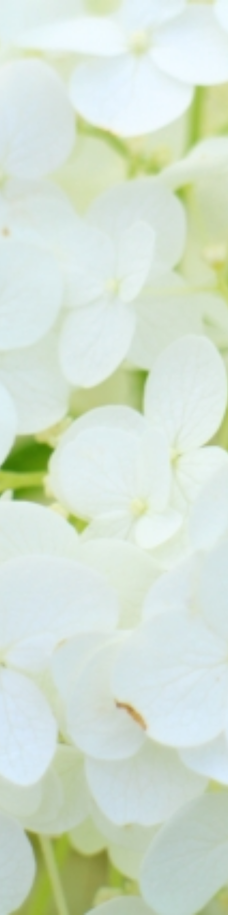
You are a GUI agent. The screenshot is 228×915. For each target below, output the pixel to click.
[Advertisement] (114, 108)
